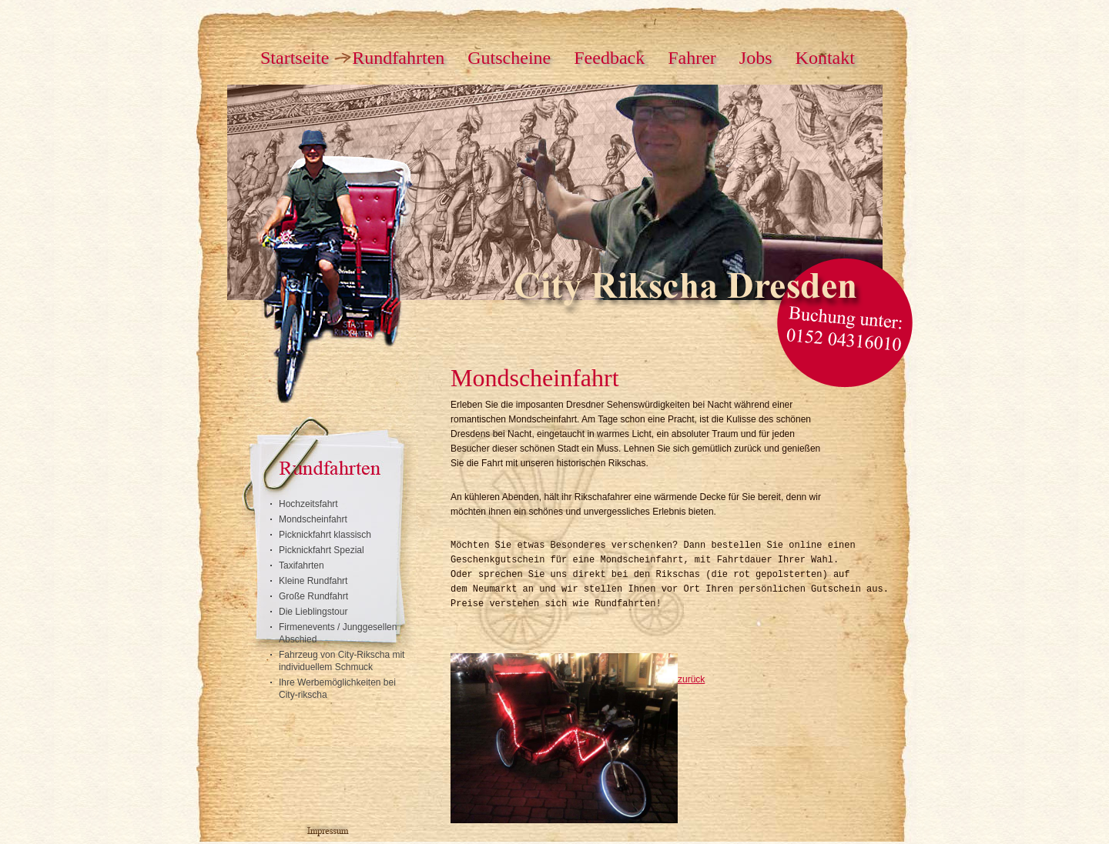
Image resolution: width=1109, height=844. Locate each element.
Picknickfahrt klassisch (325, 534)
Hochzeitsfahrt (308, 504)
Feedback (609, 58)
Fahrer (692, 58)
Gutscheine (509, 58)
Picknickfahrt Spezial (321, 550)
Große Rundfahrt (313, 596)
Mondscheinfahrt (313, 519)
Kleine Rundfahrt (313, 580)
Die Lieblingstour (313, 611)
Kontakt (825, 58)
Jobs (755, 58)
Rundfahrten (398, 58)
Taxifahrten (301, 565)
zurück (691, 679)
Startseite (294, 58)
